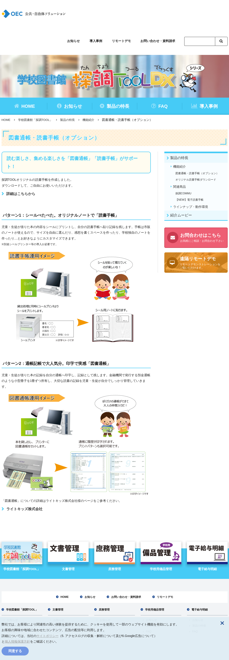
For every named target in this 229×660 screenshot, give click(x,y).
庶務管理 (104, 583)
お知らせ (79, 13)
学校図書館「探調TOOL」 (37, 92)
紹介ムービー (181, 189)
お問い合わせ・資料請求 (158, 13)
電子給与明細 (199, 583)
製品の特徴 (14, 599)
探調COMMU (184, 167)
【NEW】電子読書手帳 (190, 173)
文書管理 (57, 583)
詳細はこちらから (20, 167)
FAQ (159, 79)
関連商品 (179, 160)
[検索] (199, 14)
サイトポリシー (47, 636)
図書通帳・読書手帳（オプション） (197, 146)
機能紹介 (93, 92)
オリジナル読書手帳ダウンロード (196, 153)
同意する (15, 651)
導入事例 (99, 13)
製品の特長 (114, 79)
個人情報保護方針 (17, 641)
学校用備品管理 (154, 583)
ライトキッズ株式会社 (24, 482)
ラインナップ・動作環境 (190, 180)
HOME (24, 79)
